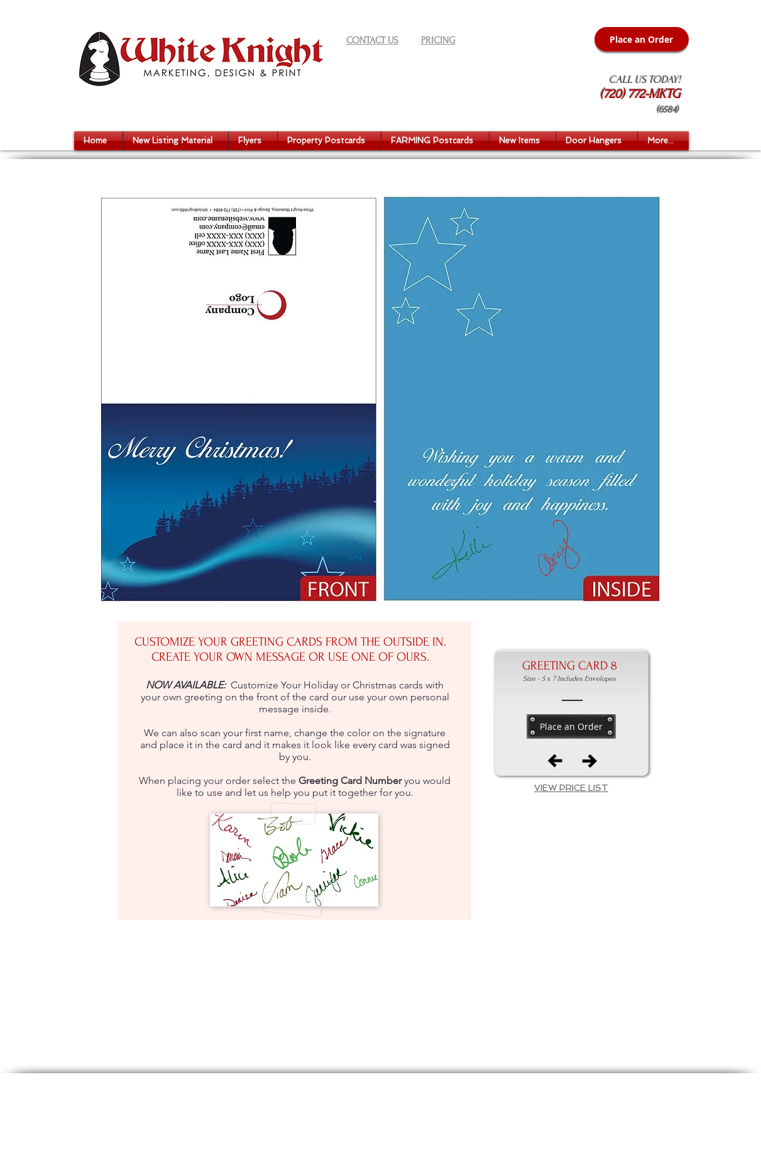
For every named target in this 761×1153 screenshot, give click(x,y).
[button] (175, 140)
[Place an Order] (641, 39)
